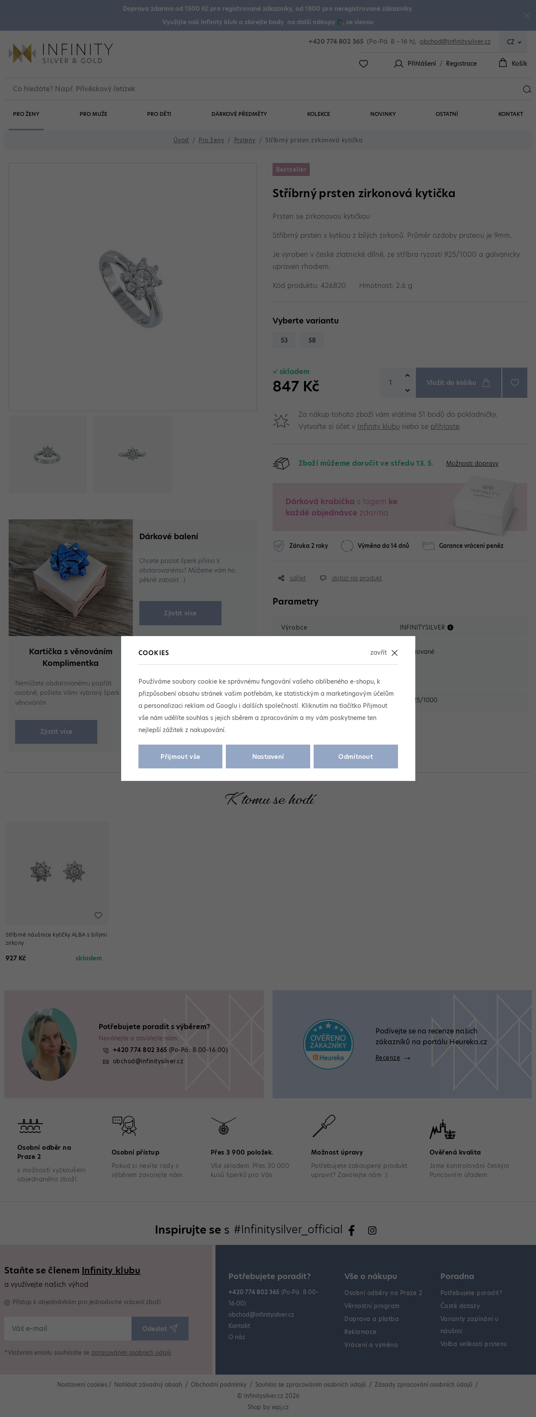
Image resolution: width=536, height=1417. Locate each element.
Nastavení (268, 756)
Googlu (226, 705)
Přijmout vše (180, 756)
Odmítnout (355, 756)
